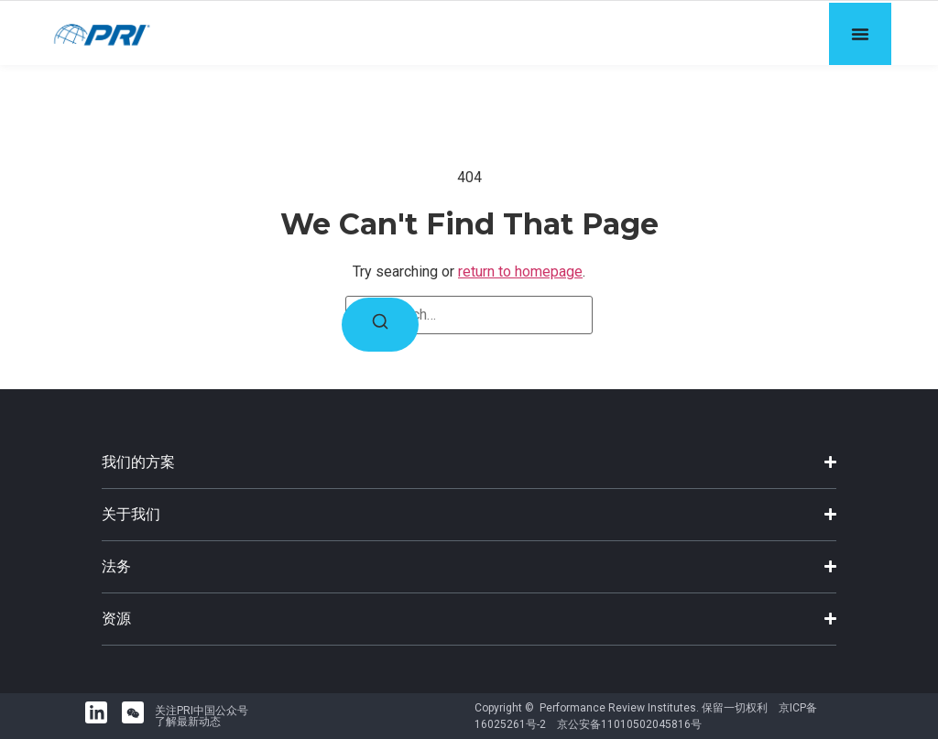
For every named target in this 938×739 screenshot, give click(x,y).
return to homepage (520, 271)
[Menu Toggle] (860, 34)
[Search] (380, 325)
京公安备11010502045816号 (629, 724)
